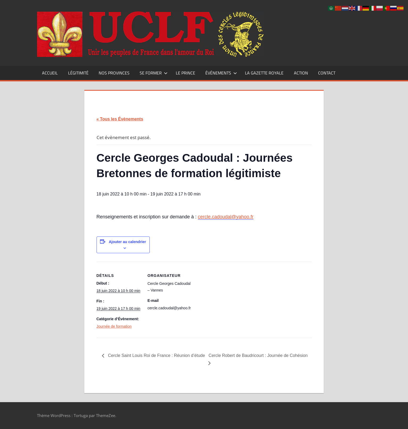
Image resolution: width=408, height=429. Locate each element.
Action (301, 73)
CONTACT (326, 73)
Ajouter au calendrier (127, 242)
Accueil (50, 73)
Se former (154, 73)
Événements (221, 73)
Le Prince (185, 73)
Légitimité (78, 73)
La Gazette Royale (264, 73)
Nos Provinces (114, 73)
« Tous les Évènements (120, 119)
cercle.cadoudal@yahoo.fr (225, 216)
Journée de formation (114, 326)
